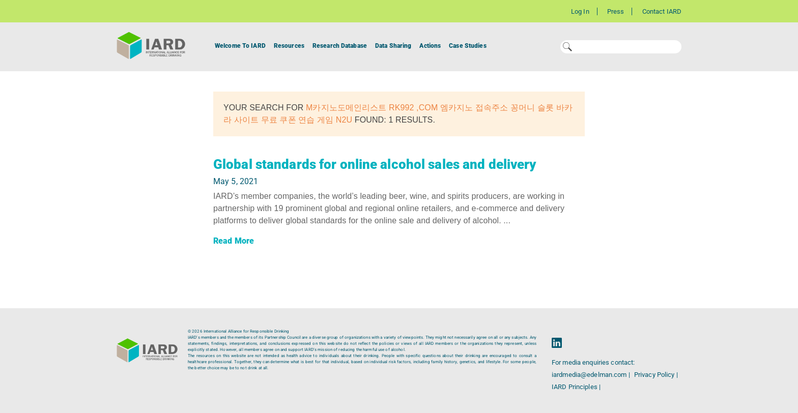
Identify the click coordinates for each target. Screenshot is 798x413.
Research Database (339, 45)
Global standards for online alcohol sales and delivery (374, 164)
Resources (289, 45)
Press (615, 11)
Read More (233, 241)
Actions (430, 45)
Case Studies (467, 45)
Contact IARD (661, 11)
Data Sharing (393, 45)
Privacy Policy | (656, 374)
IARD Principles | (576, 387)
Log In (580, 11)
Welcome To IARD (240, 45)
